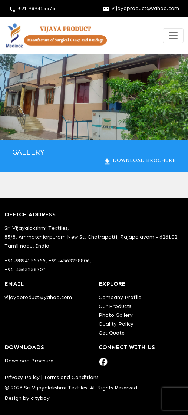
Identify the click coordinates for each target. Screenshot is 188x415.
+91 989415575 (32, 8)
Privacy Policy (22, 377)
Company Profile (120, 297)
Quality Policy (116, 324)
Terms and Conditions (71, 377)
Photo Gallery (116, 315)
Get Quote (112, 333)
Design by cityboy (27, 398)
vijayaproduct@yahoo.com (141, 8)
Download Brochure (139, 160)
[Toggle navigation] (173, 35)
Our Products (115, 306)
